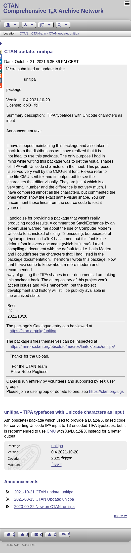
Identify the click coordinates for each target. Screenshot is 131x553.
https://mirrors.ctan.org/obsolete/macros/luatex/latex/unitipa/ (62, 346)
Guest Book (14, 535)
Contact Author (55, 535)
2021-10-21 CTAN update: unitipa (43, 492)
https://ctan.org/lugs (106, 391)
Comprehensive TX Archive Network (65, 8)
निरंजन (56, 465)
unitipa (57, 446)
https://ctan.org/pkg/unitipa (33, 331)
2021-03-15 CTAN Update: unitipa (44, 499)
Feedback (69, 535)
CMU (51, 431)
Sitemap (27, 535)
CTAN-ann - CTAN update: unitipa (55, 33)
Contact (41, 535)
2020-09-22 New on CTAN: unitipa (44, 507)
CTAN (24, 33)
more (118, 516)
